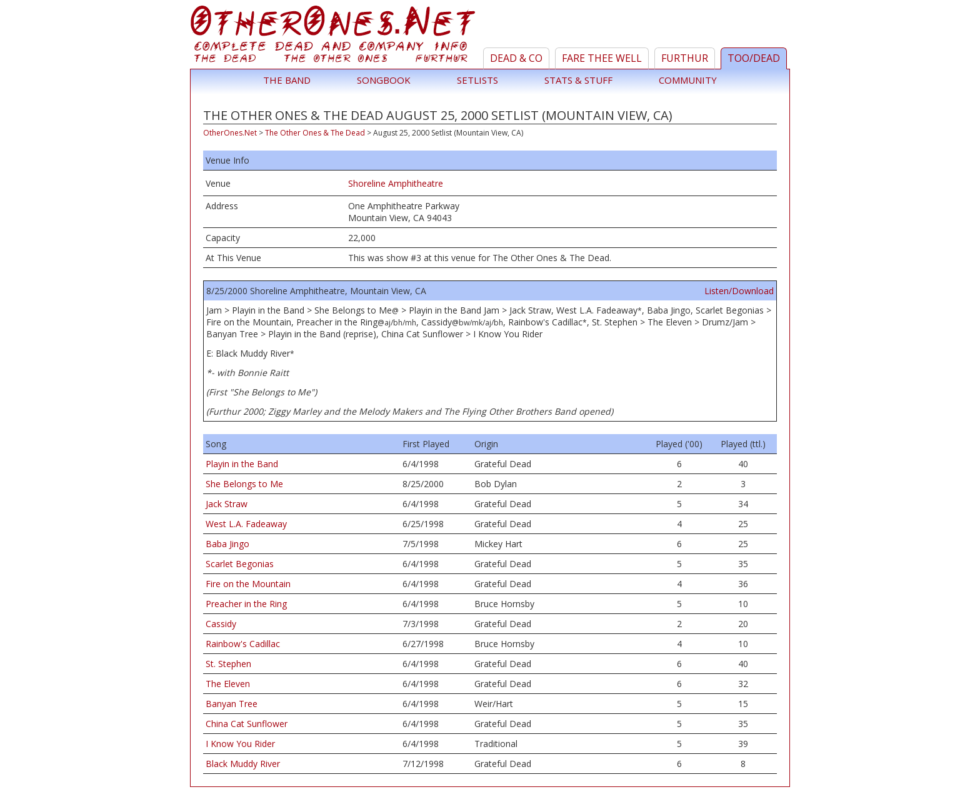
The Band (287, 80)
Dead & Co (516, 58)
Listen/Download (739, 291)
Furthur (684, 58)
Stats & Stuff (578, 80)
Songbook (384, 80)
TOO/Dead (754, 58)
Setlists (477, 80)
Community (688, 80)
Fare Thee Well (602, 58)
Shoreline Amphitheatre (395, 183)
